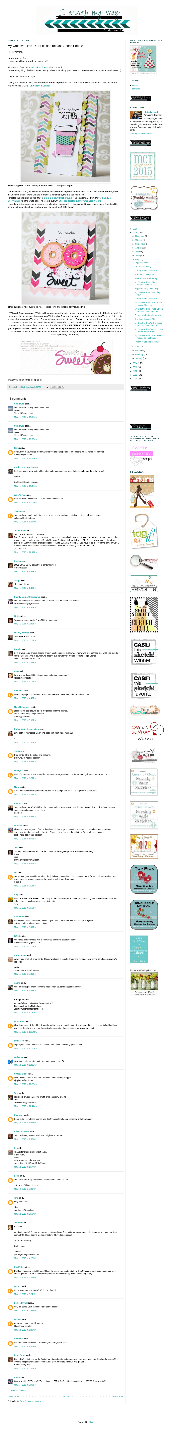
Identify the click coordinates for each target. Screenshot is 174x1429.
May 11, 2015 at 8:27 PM (25, 946)
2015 (135, 233)
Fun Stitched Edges (39, 85)
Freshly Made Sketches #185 (148, 342)
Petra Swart (19, 1355)
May (137, 259)
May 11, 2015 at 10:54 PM (25, 1032)
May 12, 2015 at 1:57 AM (25, 1167)
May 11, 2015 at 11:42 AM (25, 486)
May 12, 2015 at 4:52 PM (25, 1368)
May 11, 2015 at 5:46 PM (25, 817)
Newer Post (13, 1396)
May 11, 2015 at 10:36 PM (25, 1012)
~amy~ (17, 580)
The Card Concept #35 (145, 319)
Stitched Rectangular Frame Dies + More (80, 201)
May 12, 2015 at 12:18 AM (25, 1065)
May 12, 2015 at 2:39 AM (25, 1189)
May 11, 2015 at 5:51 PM (25, 839)
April (137, 346)
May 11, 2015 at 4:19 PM (25, 681)
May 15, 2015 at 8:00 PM (25, 1385)
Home (66, 1396)
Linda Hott (19, 1021)
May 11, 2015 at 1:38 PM (25, 588)
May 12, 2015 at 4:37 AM (25, 1277)
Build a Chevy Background (58, 198)
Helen (17, 671)
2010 (135, 379)
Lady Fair (18, 1057)
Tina (16, 1093)
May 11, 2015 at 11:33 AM (25, 417)
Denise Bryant (21, 1303)
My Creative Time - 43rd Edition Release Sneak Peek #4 (149, 310)
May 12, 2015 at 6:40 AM (25, 1330)
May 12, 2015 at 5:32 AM (25, 1310)
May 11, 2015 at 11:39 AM (25, 458)
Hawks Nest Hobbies (24, 467)
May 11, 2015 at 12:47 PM (25, 552)
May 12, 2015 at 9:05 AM (25, 1346)
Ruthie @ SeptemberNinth (26, 729)
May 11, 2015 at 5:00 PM (25, 720)
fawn (16, 448)
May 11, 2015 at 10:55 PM (25, 1048)
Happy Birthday (141, 263)
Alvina (17, 983)
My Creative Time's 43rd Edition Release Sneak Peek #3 (149, 324)
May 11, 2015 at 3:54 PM (25, 662)
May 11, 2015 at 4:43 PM (25, 698)
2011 (135, 375)
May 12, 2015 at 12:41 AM (25, 1106)
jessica (17, 561)
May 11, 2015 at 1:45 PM (25, 607)
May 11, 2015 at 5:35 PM (25, 794)
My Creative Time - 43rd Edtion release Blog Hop (148, 303)
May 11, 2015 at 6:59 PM (25, 864)
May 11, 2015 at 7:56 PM (25, 908)
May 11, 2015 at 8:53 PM (25, 990)
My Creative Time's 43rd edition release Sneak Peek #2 (149, 330)
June (137, 255)
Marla (16, 787)
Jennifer (18, 1223)
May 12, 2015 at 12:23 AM (25, 1084)
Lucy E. (17, 1319)
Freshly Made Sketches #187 (148, 298)
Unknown (18, 690)
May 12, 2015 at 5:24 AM (25, 1294)
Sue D (17, 751)
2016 (135, 229)
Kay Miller (19, 1267)
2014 (135, 363)
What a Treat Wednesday (146, 278)
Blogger (92, 1422)
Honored (136, 89)
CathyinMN (19, 917)
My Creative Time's (38, 67)
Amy (16, 894)
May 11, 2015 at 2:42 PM (25, 624)
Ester (16, 1176)
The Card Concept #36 (145, 274)
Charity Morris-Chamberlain (27, 597)
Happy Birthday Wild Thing (146, 288)
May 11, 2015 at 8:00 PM (25, 927)
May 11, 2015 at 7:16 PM (25, 886)
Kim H (17, 1377)
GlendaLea (19, 404)
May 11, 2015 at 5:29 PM (25, 778)
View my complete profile (141, 133)
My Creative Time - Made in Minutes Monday (147, 283)
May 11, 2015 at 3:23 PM (25, 640)
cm (15, 872)
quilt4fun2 (19, 825)
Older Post (118, 1396)
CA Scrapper (20, 955)
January (139, 358)
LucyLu (17, 1286)
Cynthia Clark (20, 1074)
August (138, 248)
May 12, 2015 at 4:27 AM (25, 1258)
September (140, 244)
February (139, 354)
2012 (135, 371)
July (137, 251)
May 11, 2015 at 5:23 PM (25, 762)
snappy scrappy (21, 633)
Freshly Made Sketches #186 (148, 315)
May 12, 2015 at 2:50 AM (25, 1214)
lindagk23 (18, 770)
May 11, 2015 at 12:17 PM (25, 522)
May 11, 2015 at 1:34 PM (25, 571)
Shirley (17, 511)
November (140, 236)
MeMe (17, 616)
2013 (135, 367)
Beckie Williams (21, 1132)
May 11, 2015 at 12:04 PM (25, 502)
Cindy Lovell (152, 112)
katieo (17, 936)
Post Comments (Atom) (30, 1401)
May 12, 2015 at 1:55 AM (25, 1139)
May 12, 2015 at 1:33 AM (25, 1123)
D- (15, 1148)
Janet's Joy (19, 495)
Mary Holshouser (22, 707)
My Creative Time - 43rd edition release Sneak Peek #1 (149, 336)
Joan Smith (19, 531)
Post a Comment (18, 1391)
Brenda (17, 649)
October (139, 240)
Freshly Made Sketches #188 (148, 270)
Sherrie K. (19, 803)
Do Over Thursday (143, 267)
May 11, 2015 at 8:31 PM (25, 974)
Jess (16, 848)
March (138, 350)
